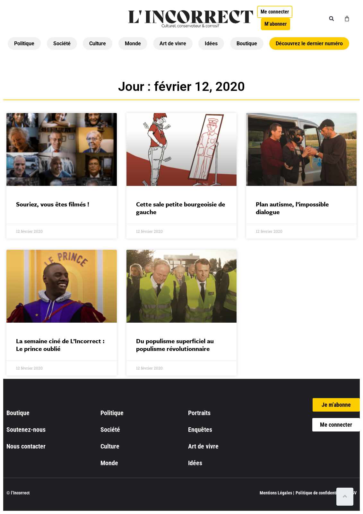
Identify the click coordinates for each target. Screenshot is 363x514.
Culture (97, 43)
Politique (24, 43)
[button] (331, 18)
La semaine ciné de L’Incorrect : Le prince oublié (60, 344)
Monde (133, 43)
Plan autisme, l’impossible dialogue (292, 208)
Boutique (247, 43)
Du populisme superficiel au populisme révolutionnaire (175, 344)
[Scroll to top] (346, 497)
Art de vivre (173, 43)
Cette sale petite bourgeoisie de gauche (180, 208)
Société (62, 43)
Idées (211, 43)
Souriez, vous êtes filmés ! (52, 204)
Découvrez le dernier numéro (309, 43)
